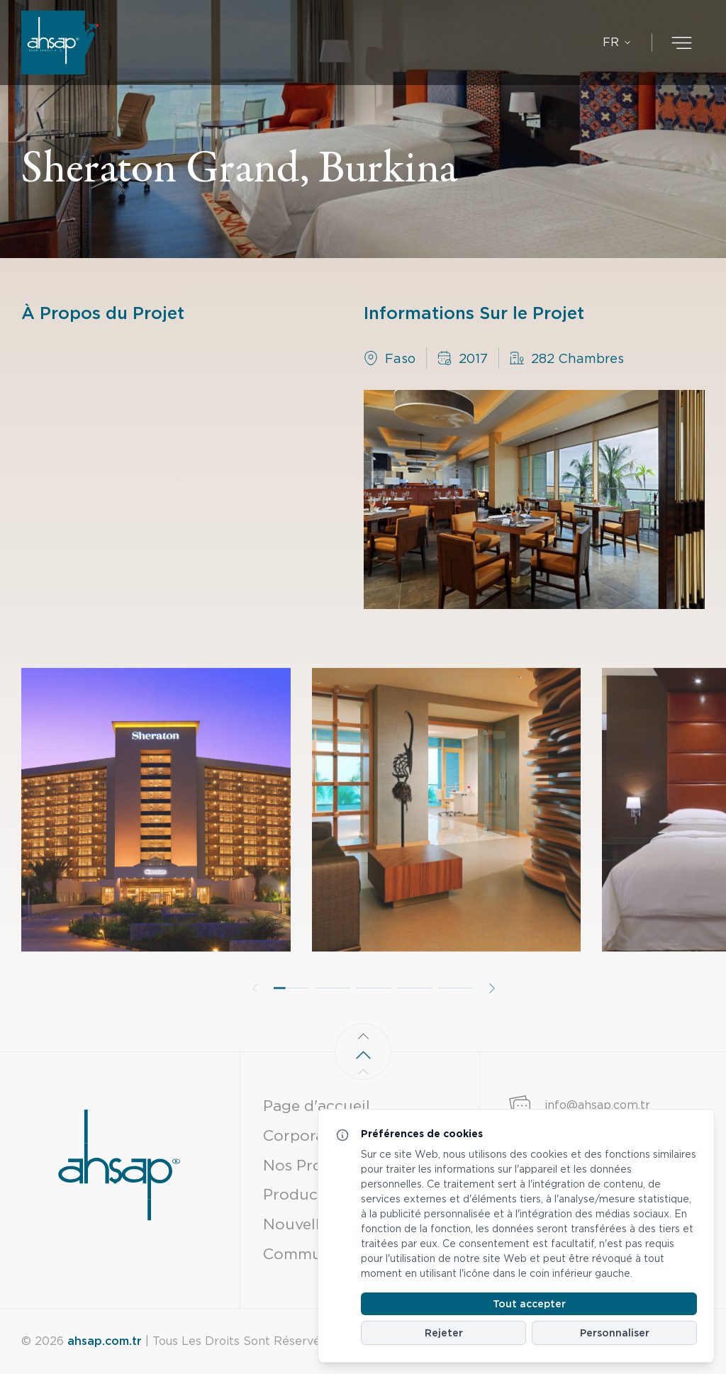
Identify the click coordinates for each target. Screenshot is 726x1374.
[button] (291, 1021)
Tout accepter (529, 1303)
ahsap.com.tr (104, 1341)
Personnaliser (614, 1333)
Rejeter (444, 1333)
